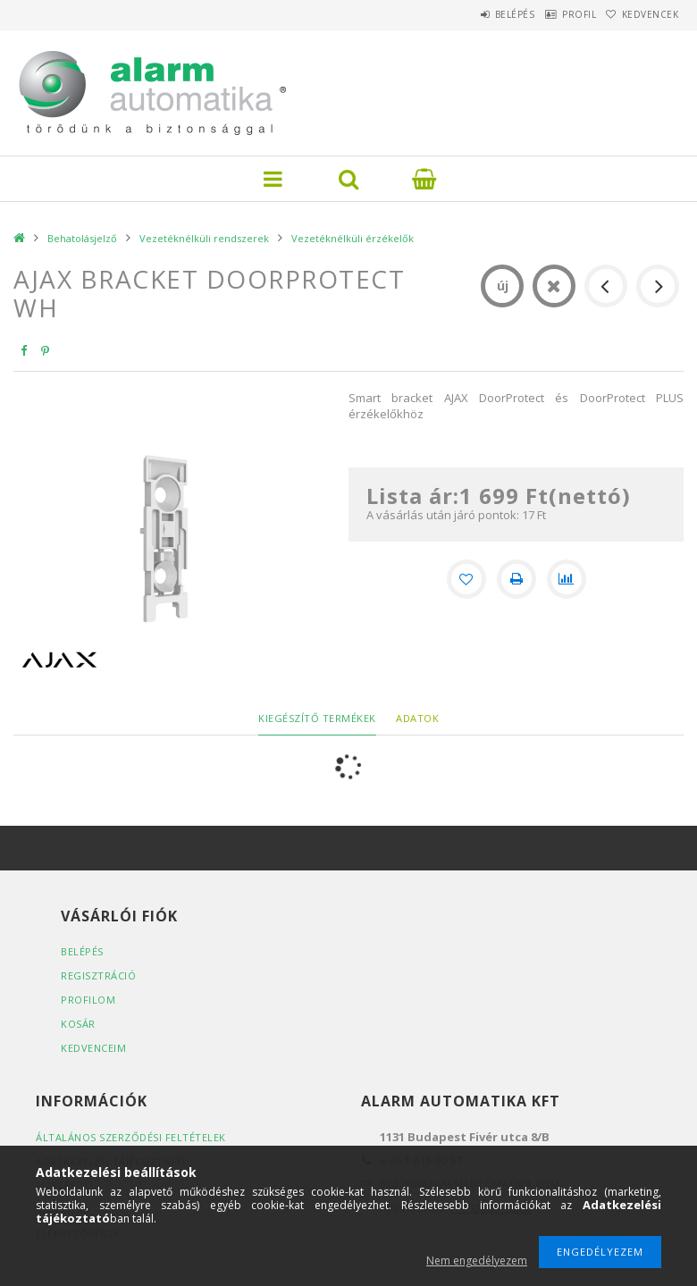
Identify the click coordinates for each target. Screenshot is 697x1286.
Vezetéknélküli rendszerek (204, 238)
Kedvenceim (93, 1048)
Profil (554, 14)
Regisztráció (98, 975)
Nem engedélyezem (476, 1260)
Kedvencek (641, 14)
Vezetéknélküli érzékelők (352, 238)
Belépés (473, 14)
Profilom (88, 999)
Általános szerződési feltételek (131, 1137)
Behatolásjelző (82, 238)
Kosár (78, 1023)
